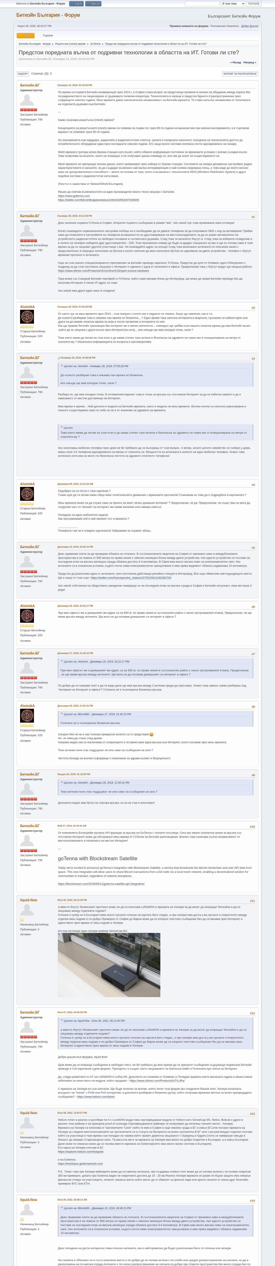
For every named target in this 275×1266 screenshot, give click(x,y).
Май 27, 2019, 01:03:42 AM (71, 825)
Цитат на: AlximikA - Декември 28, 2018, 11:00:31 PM (96, 782)
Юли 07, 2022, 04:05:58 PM (72, 1012)
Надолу (23, 74)
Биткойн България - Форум (48, 15)
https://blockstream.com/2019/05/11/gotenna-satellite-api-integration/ (101, 883)
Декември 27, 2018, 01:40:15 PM (75, 653)
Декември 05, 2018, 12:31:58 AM (75, 484)
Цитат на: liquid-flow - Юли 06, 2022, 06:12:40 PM (94, 1020)
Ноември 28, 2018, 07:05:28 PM (74, 306)
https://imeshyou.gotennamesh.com (80, 1163)
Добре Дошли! (250, 26)
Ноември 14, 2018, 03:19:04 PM (74, 85)
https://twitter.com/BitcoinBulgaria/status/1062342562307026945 (98, 200)
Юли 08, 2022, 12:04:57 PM (72, 1113)
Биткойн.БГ (29, 85)
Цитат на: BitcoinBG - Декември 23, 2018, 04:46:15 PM (97, 1208)
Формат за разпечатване (240, 74)
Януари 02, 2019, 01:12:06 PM (73, 774)
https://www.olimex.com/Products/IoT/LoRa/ (157, 1080)
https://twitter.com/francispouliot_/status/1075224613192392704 (131, 577)
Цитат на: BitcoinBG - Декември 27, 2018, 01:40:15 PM (97, 714)
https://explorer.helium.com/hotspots (80, 1151)
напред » (249, 62)
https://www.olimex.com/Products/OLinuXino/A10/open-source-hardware (103, 270)
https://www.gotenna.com (74, 195)
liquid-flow (28, 900)
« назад (235, 62)
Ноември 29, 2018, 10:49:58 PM (78, 357)
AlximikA (27, 307)
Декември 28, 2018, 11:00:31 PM (75, 705)
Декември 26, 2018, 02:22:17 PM (75, 606)
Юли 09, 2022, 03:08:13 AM (72, 1199)
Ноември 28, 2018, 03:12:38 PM (74, 216)
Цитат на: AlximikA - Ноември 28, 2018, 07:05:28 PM (96, 366)
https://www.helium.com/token (96, 1096)
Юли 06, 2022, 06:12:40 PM (72, 900)
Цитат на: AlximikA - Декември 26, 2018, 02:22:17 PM (96, 661)
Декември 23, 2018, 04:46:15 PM (75, 547)
